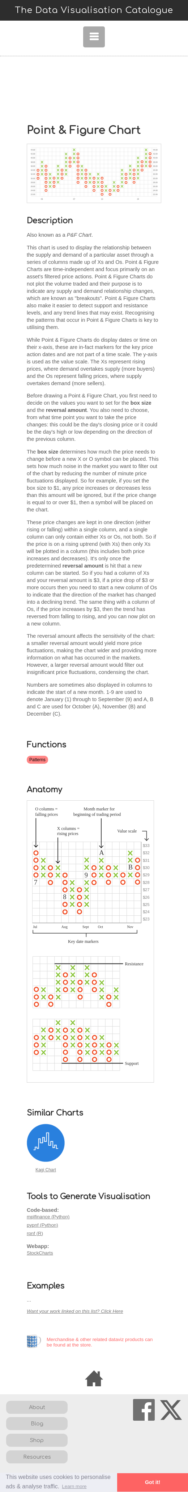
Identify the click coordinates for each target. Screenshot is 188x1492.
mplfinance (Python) (48, 1216)
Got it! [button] (152, 1482)
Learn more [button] (74, 1486)
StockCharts (40, 1253)
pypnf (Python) (42, 1225)
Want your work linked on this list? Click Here (75, 1311)
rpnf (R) (35, 1233)
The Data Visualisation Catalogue (94, 10)
